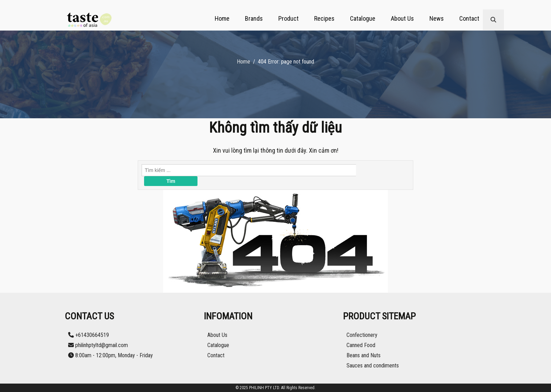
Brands (254, 18)
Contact (469, 18)
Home (222, 18)
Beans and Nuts (363, 355)
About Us (402, 18)
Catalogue (362, 18)
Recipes (324, 18)
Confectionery (361, 335)
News (436, 18)
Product (288, 18)
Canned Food (360, 345)
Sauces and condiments (372, 365)
